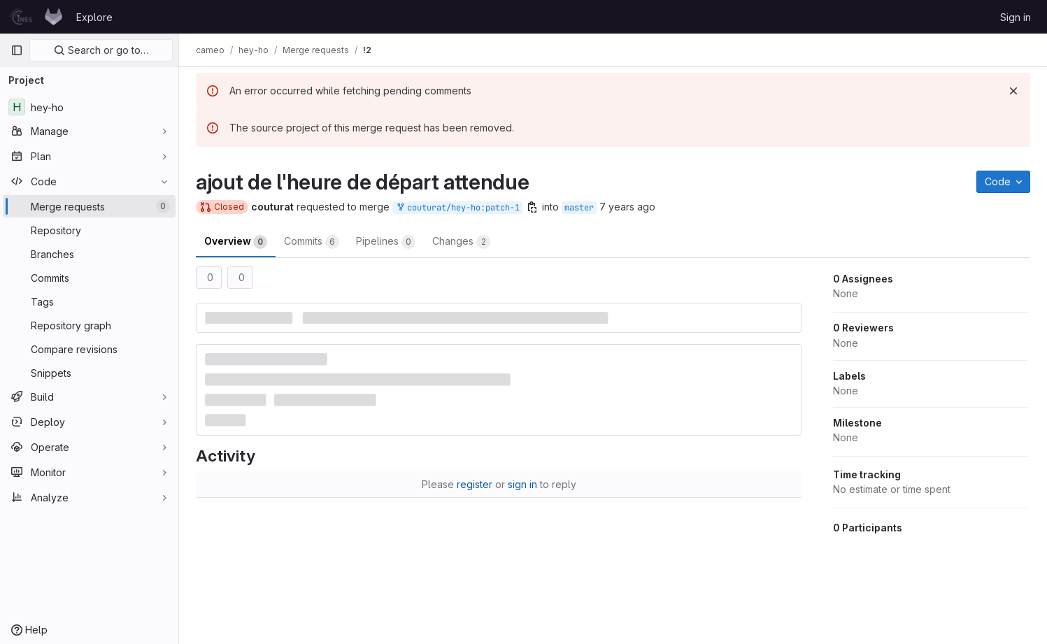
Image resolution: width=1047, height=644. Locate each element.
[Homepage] (36, 17)
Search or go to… (101, 50)
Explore (94, 17)
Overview (235, 242)
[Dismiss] (1013, 91)
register (474, 484)
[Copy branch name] (532, 207)
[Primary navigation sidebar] (17, 50)
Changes (461, 242)
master (579, 207)
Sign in (1015, 17)
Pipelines (385, 242)
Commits (311, 242)
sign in (522, 484)
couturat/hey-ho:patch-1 (457, 208)
